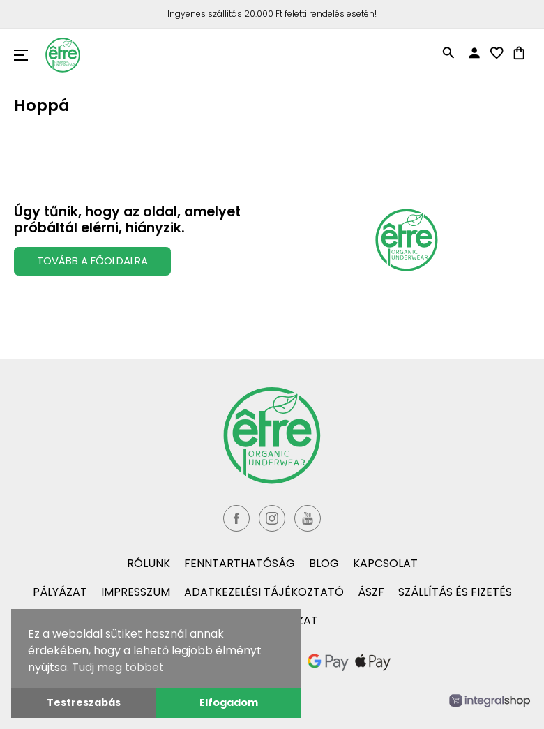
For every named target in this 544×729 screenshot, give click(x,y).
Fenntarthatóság (239, 563)
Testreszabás (84, 702)
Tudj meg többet (118, 667)
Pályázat (60, 592)
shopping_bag (519, 53)
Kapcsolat (385, 563)
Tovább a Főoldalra (92, 260)
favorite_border (496, 53)
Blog (324, 563)
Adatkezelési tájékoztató (264, 592)
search (448, 53)
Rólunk (148, 563)
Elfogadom (228, 702)
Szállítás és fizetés (455, 592)
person (474, 53)
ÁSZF (371, 592)
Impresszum (135, 592)
